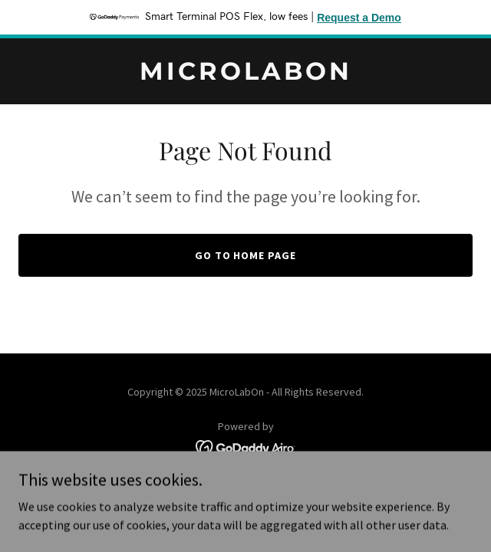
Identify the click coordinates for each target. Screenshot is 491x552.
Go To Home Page (246, 255)
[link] (245, 75)
